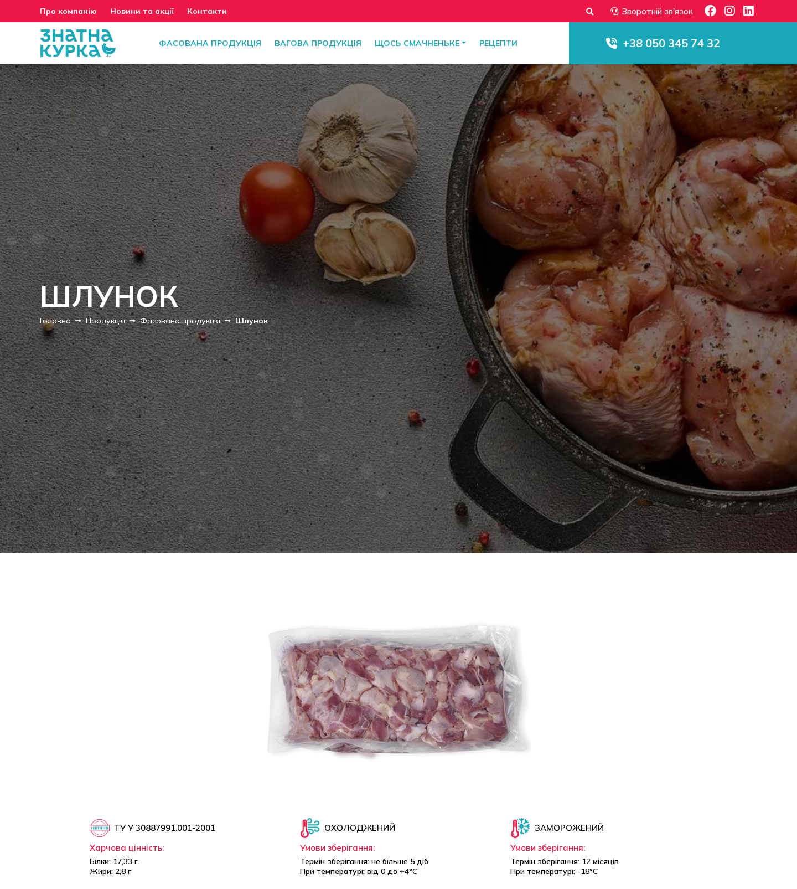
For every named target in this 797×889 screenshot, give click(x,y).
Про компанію (68, 11)
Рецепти (498, 43)
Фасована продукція (210, 43)
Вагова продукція (318, 43)
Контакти (207, 11)
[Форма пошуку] (590, 11)
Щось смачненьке (417, 43)
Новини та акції (142, 11)
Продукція (105, 321)
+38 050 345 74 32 (671, 43)
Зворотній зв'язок (651, 11)
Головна (55, 321)
